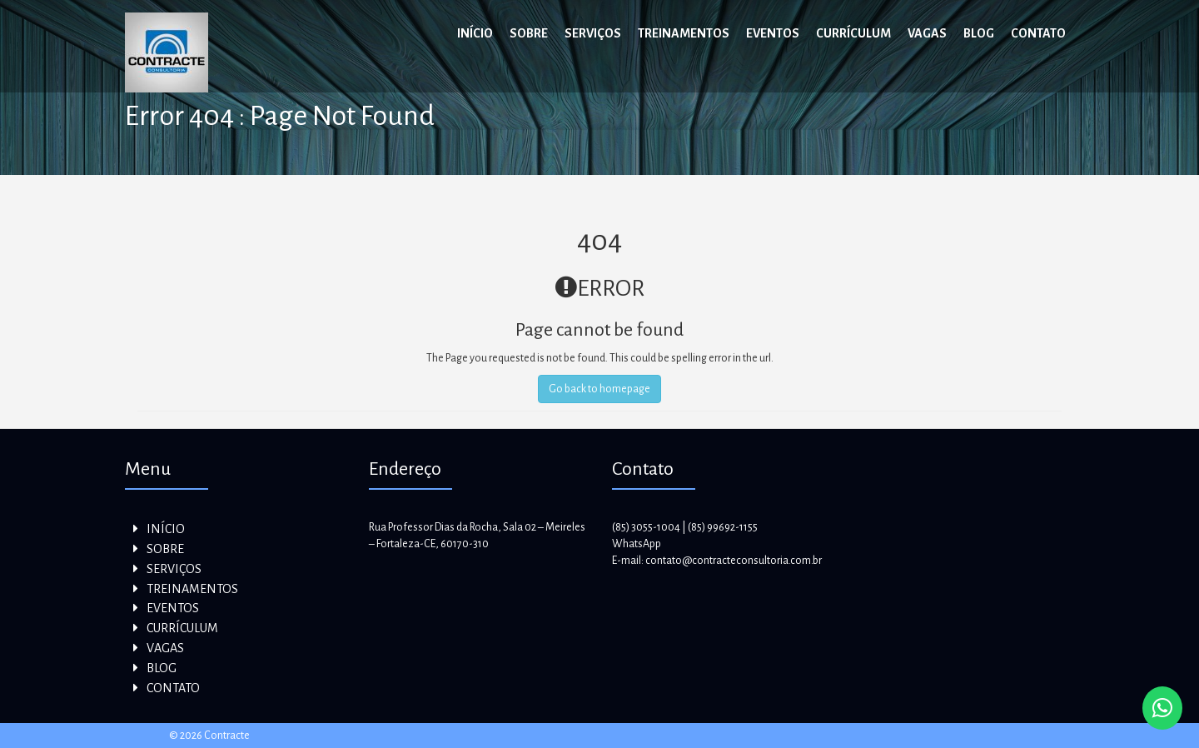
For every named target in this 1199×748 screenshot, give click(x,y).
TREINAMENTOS (683, 33)
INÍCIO (475, 33)
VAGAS (927, 33)
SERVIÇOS (593, 33)
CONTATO (1038, 33)
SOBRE (529, 33)
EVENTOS (772, 33)
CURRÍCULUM (853, 33)
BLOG (978, 33)
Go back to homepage (599, 389)
